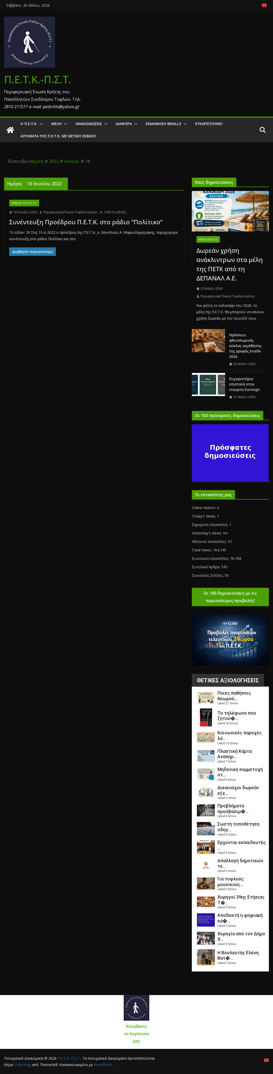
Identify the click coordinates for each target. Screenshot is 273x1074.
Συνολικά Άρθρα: (206, 566)
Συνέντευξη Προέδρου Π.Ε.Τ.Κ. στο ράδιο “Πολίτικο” (86, 222)
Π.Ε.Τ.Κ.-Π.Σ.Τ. (37, 79)
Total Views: (202, 550)
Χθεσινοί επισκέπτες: (210, 541)
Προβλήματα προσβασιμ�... (232, 808)
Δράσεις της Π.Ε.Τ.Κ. (24, 203)
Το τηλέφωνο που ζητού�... (236, 715)
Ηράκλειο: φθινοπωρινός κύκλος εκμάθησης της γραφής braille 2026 (245, 345)
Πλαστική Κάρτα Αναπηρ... (234, 753)
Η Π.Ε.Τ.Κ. (28, 123)
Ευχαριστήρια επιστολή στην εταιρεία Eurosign (244, 384)
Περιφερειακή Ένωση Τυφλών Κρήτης (70, 212)
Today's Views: (204, 516)
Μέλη (56, 123)
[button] (40, 123)
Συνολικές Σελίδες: (208, 575)
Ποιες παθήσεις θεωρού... (234, 695)
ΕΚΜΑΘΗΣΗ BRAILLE (163, 123)
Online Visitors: (204, 507)
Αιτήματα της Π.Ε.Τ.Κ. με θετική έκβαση (58, 136)
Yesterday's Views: (207, 533)
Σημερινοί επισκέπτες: (210, 524)
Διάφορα (124, 123)
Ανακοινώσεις (89, 123)
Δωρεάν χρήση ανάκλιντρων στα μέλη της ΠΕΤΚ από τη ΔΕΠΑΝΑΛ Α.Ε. (229, 264)
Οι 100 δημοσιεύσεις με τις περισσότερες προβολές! (230, 596)
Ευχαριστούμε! (209, 123)
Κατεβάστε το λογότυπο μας (136, 1034)
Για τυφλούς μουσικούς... (230, 881)
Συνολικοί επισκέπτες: (211, 558)
